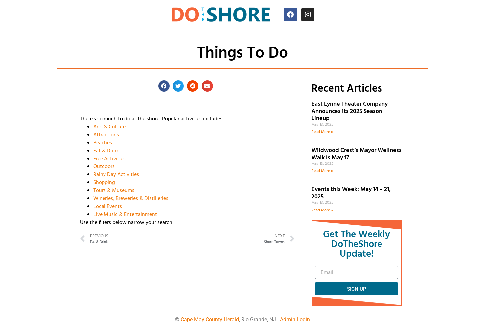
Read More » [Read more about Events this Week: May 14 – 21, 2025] (322, 210)
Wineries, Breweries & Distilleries (130, 198)
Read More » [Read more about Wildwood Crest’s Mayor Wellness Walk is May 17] (322, 171)
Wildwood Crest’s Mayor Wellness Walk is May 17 (357, 154)
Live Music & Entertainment (125, 214)
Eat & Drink (106, 151)
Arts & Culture (109, 127)
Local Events (107, 206)
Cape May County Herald (210, 319)
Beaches (102, 143)
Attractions (106, 135)
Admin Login (295, 319)
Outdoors (104, 167)
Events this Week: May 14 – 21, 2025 (351, 193)
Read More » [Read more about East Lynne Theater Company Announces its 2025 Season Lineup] (322, 132)
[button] (164, 86)
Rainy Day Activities (116, 174)
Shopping (104, 182)
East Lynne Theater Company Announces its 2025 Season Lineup (350, 111)
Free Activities (109, 159)
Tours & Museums (113, 190)
